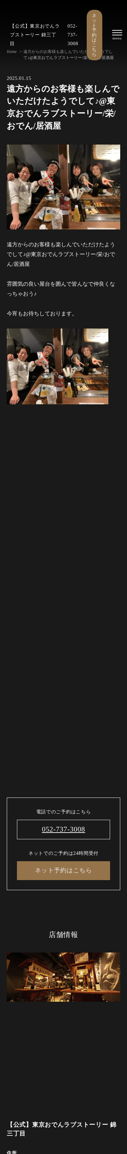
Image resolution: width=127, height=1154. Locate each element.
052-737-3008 (72, 34)
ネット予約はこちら (94, 35)
